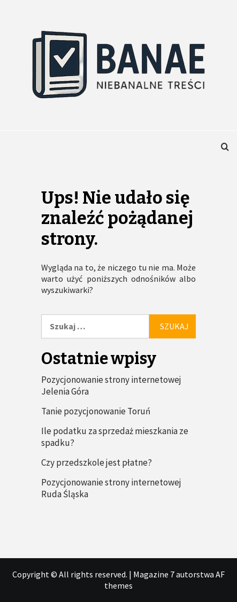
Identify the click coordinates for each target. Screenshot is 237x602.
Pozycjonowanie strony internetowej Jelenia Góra (111, 385)
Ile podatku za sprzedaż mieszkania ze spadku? (114, 437)
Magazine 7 (153, 574)
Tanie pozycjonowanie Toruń (95, 411)
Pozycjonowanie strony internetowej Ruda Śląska (111, 488)
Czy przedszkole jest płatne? (96, 462)
